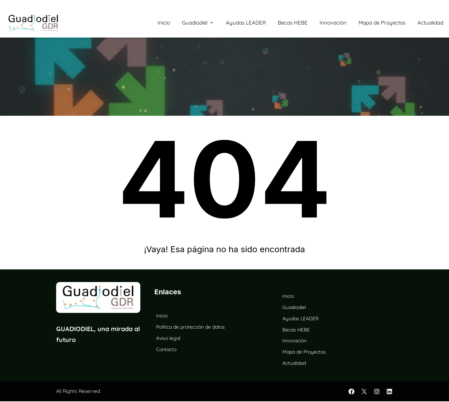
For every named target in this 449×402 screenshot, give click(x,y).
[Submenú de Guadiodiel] (211, 22)
